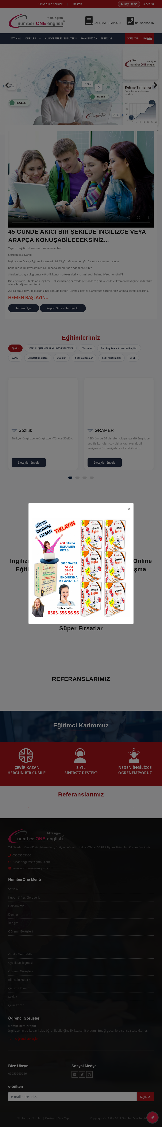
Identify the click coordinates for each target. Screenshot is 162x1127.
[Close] (129, 509)
